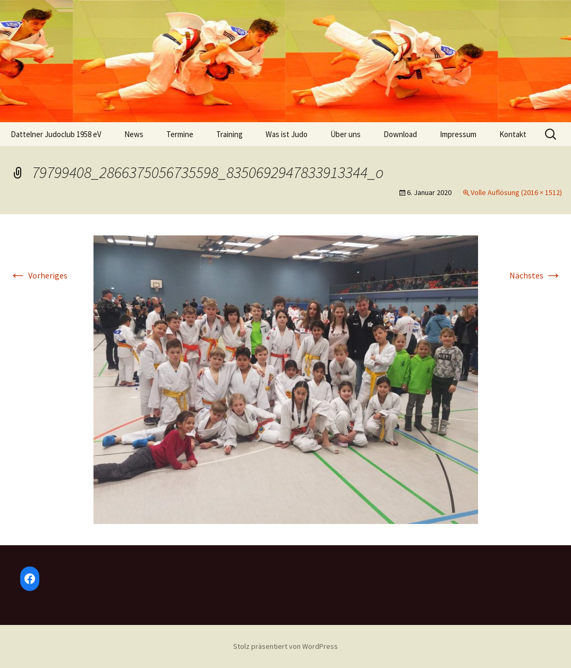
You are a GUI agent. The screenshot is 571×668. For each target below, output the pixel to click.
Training (229, 134)
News (133, 134)
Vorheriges (38, 275)
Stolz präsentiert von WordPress (285, 646)
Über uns (345, 134)
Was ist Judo (287, 134)
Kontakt (512, 134)
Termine (179, 134)
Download (400, 134)
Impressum (458, 134)
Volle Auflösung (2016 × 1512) (516, 192)
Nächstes (535, 275)
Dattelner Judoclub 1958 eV (56, 134)
